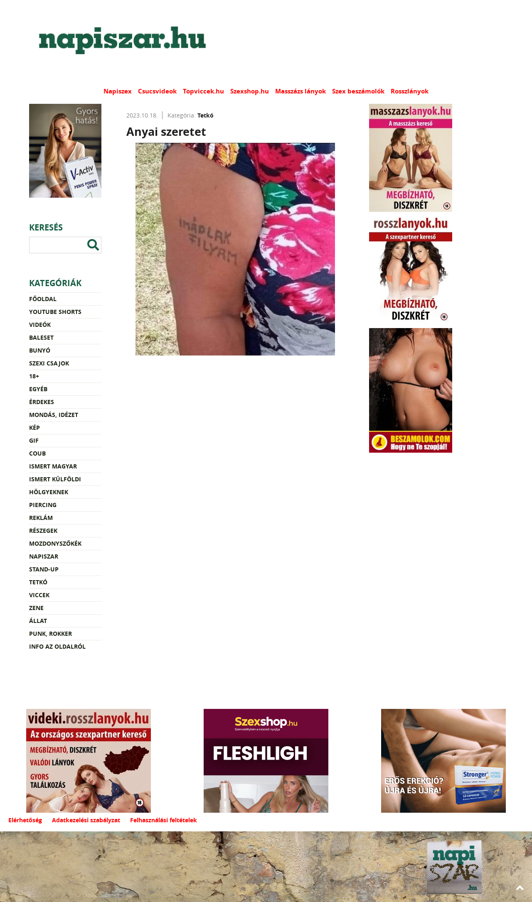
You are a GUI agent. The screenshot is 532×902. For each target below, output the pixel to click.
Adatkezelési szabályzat (86, 820)
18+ (34, 376)
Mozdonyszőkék (55, 543)
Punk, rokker (50, 633)
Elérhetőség (25, 820)
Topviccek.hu (203, 91)
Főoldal (43, 299)
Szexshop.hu (249, 91)
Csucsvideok (157, 91)
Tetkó (38, 582)
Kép (34, 427)
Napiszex (117, 91)
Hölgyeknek (48, 492)
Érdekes (41, 402)
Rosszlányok (410, 91)
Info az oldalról (57, 646)
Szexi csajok (49, 363)
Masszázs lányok (300, 91)
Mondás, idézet (53, 415)
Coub (37, 453)
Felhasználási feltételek (163, 820)
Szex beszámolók (358, 91)
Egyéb (38, 389)
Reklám (41, 518)
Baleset (41, 337)
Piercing (43, 505)
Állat (38, 621)
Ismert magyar (53, 466)
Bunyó (39, 350)
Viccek (39, 595)
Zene (36, 608)
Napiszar (43, 556)
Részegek (43, 530)
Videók (40, 324)
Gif (34, 440)
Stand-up (44, 569)
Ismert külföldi (55, 479)
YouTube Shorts (55, 312)
